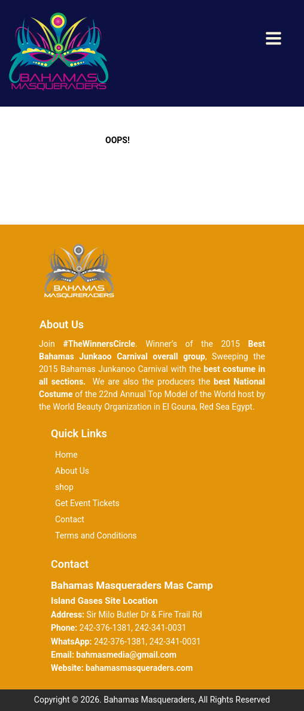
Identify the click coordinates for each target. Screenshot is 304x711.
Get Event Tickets (87, 503)
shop (64, 487)
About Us (72, 471)
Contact (69, 519)
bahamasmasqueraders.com (139, 668)
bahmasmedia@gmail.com (126, 654)
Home (66, 454)
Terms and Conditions (96, 535)
